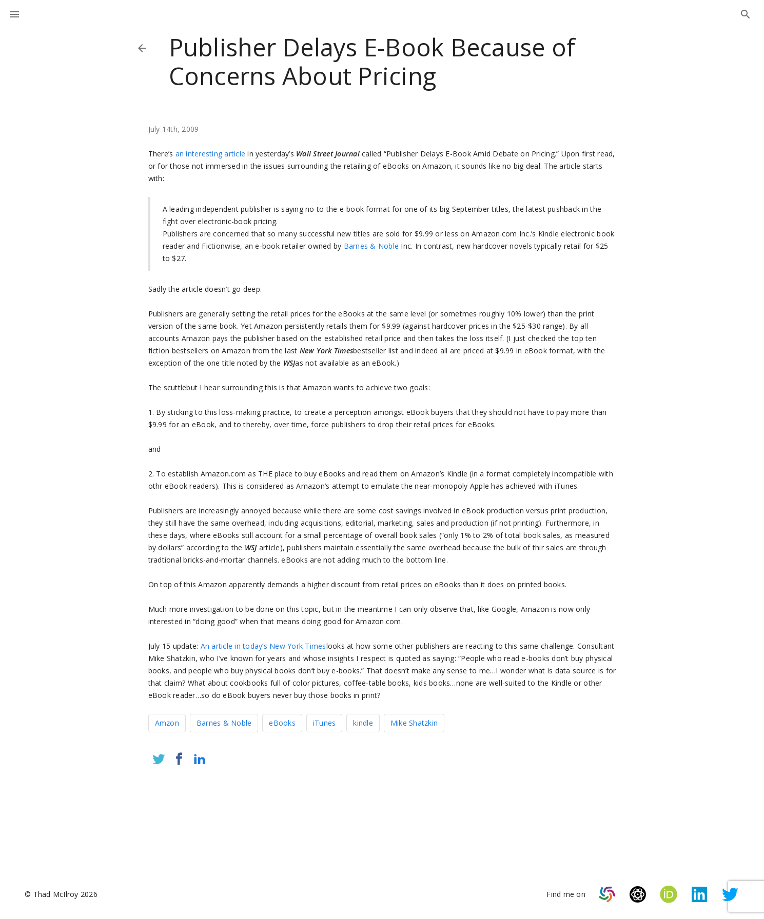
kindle (363, 723)
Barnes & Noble (371, 246)
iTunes (324, 723)
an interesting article (210, 153)
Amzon (167, 723)
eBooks (282, 723)
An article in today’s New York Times (263, 646)
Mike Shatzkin (414, 723)
